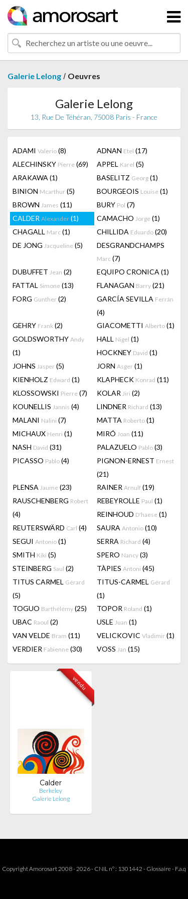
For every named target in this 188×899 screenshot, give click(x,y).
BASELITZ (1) (127, 177)
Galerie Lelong (34, 76)
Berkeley (50, 790)
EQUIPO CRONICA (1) (133, 271)
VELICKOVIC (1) (135, 635)
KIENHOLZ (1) (46, 379)
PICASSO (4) (41, 460)
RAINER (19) (125, 487)
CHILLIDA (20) (132, 231)
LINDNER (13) (129, 406)
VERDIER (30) (47, 649)
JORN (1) (119, 366)
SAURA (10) (127, 527)
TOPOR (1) (124, 608)
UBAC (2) (35, 622)
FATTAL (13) (43, 285)
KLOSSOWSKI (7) (50, 393)
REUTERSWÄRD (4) (50, 527)
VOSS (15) (118, 649)
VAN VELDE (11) (46, 635)
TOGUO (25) (50, 608)
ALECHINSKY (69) (50, 164)
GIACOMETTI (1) (135, 325)
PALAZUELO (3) (129, 447)
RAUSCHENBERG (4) (50, 507)
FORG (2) (39, 298)
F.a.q (180, 868)
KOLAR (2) (118, 393)
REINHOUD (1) (132, 514)
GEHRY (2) (38, 325)
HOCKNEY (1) (127, 352)
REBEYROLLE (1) (129, 500)
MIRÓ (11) (120, 433)
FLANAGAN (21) (130, 285)
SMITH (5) (34, 554)
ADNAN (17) (122, 150)
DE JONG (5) (48, 245)
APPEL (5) (120, 164)
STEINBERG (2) (43, 568)
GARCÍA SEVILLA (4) (135, 305)
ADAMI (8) (39, 150)
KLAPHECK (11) (133, 379)
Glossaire (158, 868)
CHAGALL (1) (41, 231)
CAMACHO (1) (128, 218)
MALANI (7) (39, 420)
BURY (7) (116, 204)
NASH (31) (37, 447)
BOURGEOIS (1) (132, 191)
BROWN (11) (42, 204)
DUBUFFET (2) (42, 271)
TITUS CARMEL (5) (49, 588)
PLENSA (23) (42, 487)
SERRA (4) (123, 541)
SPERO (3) (122, 554)
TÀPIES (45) (125, 568)
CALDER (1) (46, 218)
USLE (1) (117, 622)
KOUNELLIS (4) (46, 406)
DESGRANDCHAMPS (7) (130, 251)
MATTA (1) (125, 420)
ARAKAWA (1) (35, 177)
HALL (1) (118, 339)
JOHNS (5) (38, 366)
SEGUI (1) (39, 541)
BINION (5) (44, 191)
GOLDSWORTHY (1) (48, 346)
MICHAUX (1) (42, 433)
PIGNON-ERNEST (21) (135, 467)
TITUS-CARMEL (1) (133, 588)
